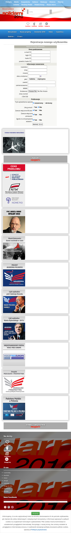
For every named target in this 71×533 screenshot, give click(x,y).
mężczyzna (40, 79)
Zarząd (6, 480)
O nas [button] (20, 36)
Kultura (35, 2)
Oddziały (6, 483)
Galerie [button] (11, 36)
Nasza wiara (51, 5)
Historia (52, 2)
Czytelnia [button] (60, 32)
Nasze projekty (25, 32)
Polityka (9, 2)
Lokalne (16, 5)
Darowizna (7, 488)
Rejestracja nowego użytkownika (48, 42)
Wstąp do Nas (8, 486)
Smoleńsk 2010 (39, 32)
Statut (5, 478)
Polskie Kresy (39, 5)
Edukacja (43, 2)
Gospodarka (25, 2)
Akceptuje (35, 513)
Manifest (6, 475)
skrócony (48, 103)
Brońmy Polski (27, 5)
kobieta (31, 79)
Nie (40, 107)
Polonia (60, 2)
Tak (35, 107)
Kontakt (6, 491)
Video (51, 32)
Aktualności (12, 32)
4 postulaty (7, 473)
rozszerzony (38, 103)
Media (16, 2)
